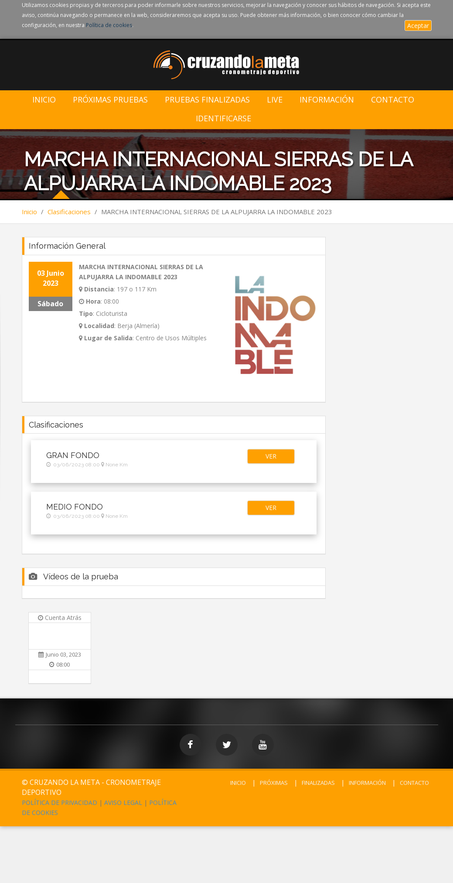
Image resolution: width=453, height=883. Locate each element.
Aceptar (418, 25)
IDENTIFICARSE (223, 118)
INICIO (238, 783)
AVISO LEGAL (123, 802)
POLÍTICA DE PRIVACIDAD (59, 802)
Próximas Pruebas (110, 100)
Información (327, 100)
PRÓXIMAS (274, 783)
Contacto (392, 100)
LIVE (275, 100)
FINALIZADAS (318, 783)
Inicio (44, 100)
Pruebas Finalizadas (207, 100)
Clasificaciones (69, 211)
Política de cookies (109, 25)
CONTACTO (414, 783)
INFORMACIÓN (367, 783)
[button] (271, 456)
